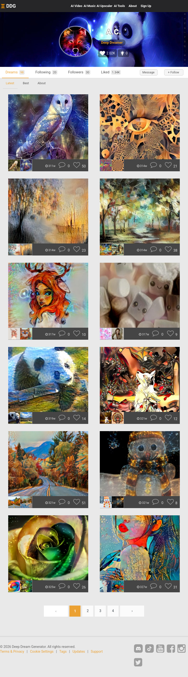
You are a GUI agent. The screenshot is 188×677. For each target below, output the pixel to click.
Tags (63, 651)
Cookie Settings (42, 651)
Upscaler (104, 6)
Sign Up (146, 6)
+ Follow (173, 72)
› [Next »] (132, 611)
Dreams (15, 72)
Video (76, 6)
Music (90, 6)
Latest (10, 83)
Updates (79, 651)
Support (97, 651)
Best (26, 83)
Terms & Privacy (12, 651)
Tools (119, 6)
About (132, 6)
